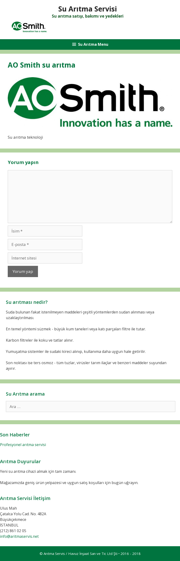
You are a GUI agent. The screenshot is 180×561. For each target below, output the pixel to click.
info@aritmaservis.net (19, 536)
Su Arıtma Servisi (87, 9)
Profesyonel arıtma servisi (23, 444)
